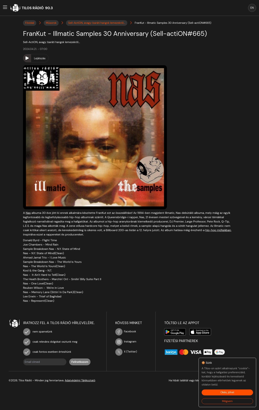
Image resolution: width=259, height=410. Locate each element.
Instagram (125, 341)
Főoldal (29, 23)
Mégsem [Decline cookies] (227, 401)
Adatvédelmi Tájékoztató (80, 380)
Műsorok (51, 23)
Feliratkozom (79, 362)
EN (252, 8)
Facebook (125, 331)
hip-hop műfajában (218, 230)
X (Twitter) (126, 351)
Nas (28, 213)
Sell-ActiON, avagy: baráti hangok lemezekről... (96, 23)
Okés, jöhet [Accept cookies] (227, 392)
